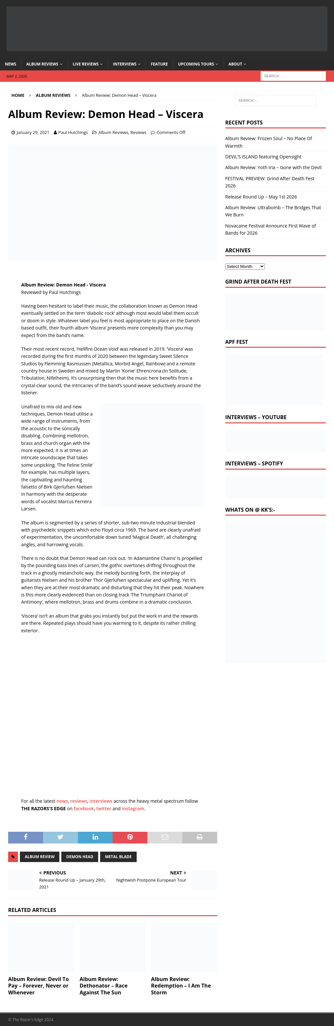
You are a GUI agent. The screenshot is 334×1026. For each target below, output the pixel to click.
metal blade (118, 856)
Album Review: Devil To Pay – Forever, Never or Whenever (38, 985)
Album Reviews (42, 64)
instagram (133, 808)
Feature (159, 64)
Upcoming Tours (196, 64)
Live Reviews (86, 64)
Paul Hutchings (73, 132)
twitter (103, 808)
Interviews (124, 64)
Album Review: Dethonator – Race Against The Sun (104, 985)
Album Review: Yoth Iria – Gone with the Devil (273, 167)
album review (39, 856)
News (10, 64)
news (62, 801)
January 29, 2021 (33, 132)
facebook (84, 808)
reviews (78, 801)
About (235, 64)
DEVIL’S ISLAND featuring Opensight (263, 157)
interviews (101, 801)
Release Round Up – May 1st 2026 (261, 197)
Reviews (138, 132)
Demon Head (79, 856)
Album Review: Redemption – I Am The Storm (181, 985)
